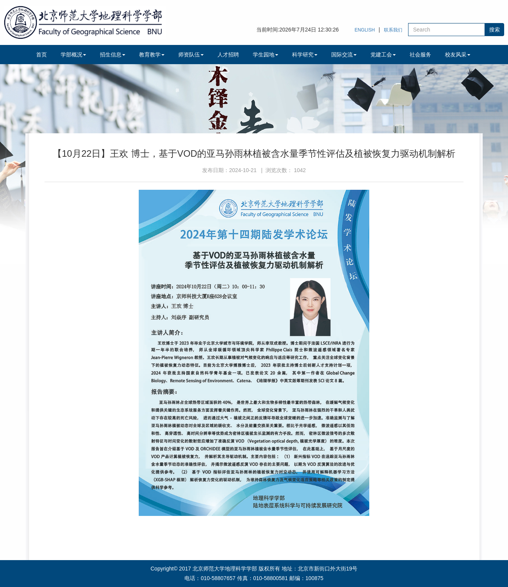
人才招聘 (228, 54)
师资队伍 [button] (191, 54)
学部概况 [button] (73, 54)
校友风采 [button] (457, 54)
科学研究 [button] (304, 54)
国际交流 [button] (344, 54)
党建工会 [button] (383, 54)
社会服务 (420, 54)
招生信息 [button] (112, 54)
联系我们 (393, 30)
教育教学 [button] (151, 54)
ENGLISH (365, 30)
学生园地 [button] (265, 54)
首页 (41, 54)
